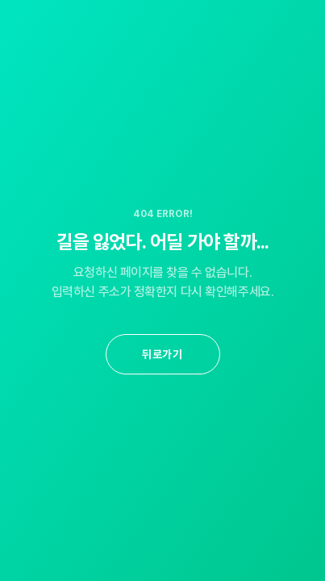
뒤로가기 (162, 354)
